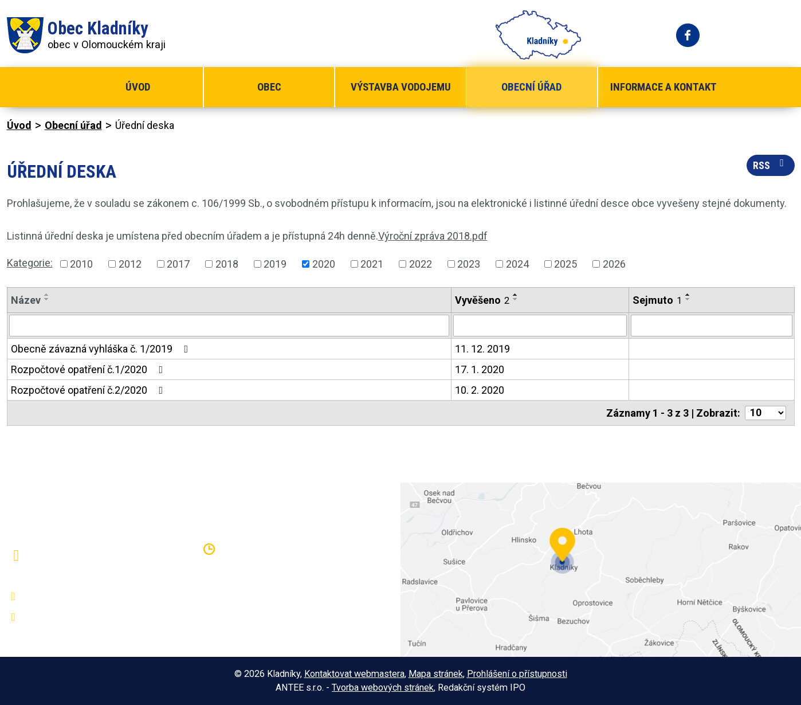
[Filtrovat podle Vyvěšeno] (540, 325)
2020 (323, 264)
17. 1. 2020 (479, 369)
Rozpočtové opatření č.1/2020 (89, 369)
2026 (614, 264)
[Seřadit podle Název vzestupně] (47, 294)
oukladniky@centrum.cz (79, 617)
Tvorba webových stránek (383, 687)
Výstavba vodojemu (401, 86)
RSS (770, 164)
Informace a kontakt (663, 86)
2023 (468, 264)
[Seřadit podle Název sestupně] (47, 299)
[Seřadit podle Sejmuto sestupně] (688, 299)
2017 (178, 264)
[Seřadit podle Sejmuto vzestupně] (688, 294)
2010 (81, 264)
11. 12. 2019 (482, 349)
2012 (130, 264)
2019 (275, 264)
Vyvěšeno (482, 300)
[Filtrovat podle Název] (229, 325)
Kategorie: (30, 263)
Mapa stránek (436, 673)
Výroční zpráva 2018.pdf (433, 236)
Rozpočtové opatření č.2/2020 (89, 390)
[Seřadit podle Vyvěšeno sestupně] (515, 299)
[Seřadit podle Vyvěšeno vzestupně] (515, 294)
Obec (269, 86)
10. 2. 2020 (479, 390)
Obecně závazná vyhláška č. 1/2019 (102, 349)
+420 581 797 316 (68, 596)
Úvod (137, 86)
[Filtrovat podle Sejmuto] (711, 325)
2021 (371, 264)
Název (26, 300)
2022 (420, 264)
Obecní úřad (531, 86)
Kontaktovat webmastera (354, 673)
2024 (517, 264)
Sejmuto (657, 300)
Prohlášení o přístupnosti (517, 673)
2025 (565, 264)
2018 (226, 264)
